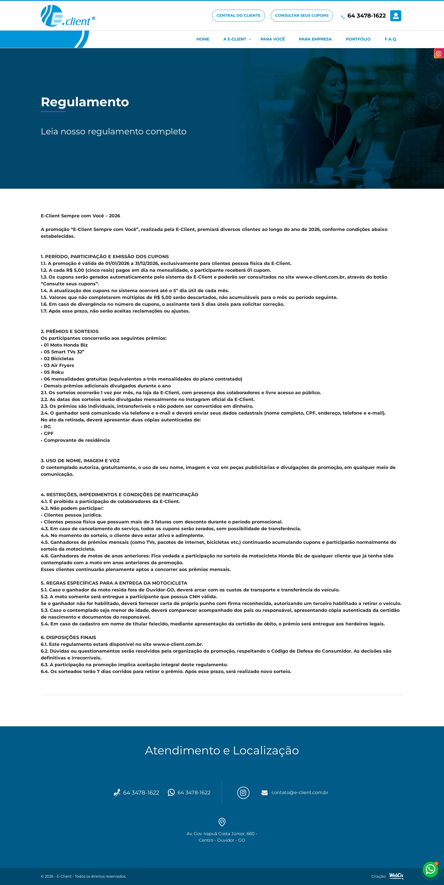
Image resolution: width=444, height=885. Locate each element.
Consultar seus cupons (301, 15)
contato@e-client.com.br (302, 792)
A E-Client (234, 39)
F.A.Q (390, 39)
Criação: (387, 876)
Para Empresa (315, 39)
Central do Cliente (239, 15)
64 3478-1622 (366, 15)
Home (203, 39)
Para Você (273, 39)
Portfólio (358, 39)
